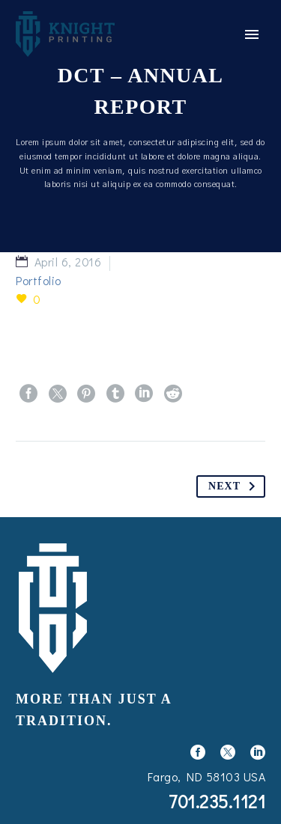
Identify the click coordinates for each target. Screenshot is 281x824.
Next (235, 486)
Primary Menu (252, 34)
